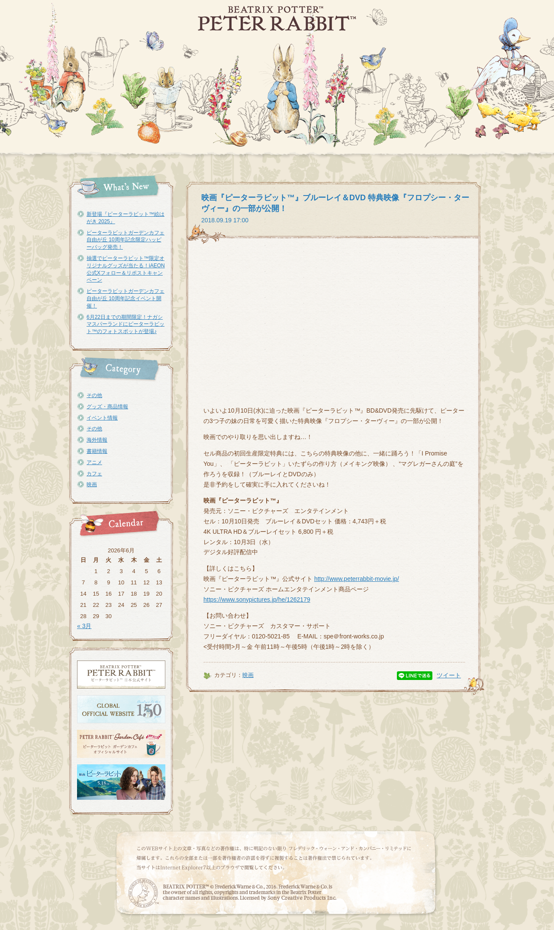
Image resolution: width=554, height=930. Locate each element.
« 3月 (84, 625)
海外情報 (97, 440)
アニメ (94, 462)
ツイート (449, 675)
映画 (92, 484)
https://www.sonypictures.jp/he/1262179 (256, 599)
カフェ (94, 474)
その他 (94, 395)
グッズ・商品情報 (107, 407)
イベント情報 (102, 418)
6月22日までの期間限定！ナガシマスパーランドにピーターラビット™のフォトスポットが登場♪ (125, 324)
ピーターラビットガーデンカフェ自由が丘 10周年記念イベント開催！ (125, 298)
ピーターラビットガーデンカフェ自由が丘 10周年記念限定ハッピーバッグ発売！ (125, 240)
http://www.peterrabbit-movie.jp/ (356, 578)
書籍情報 (97, 451)
